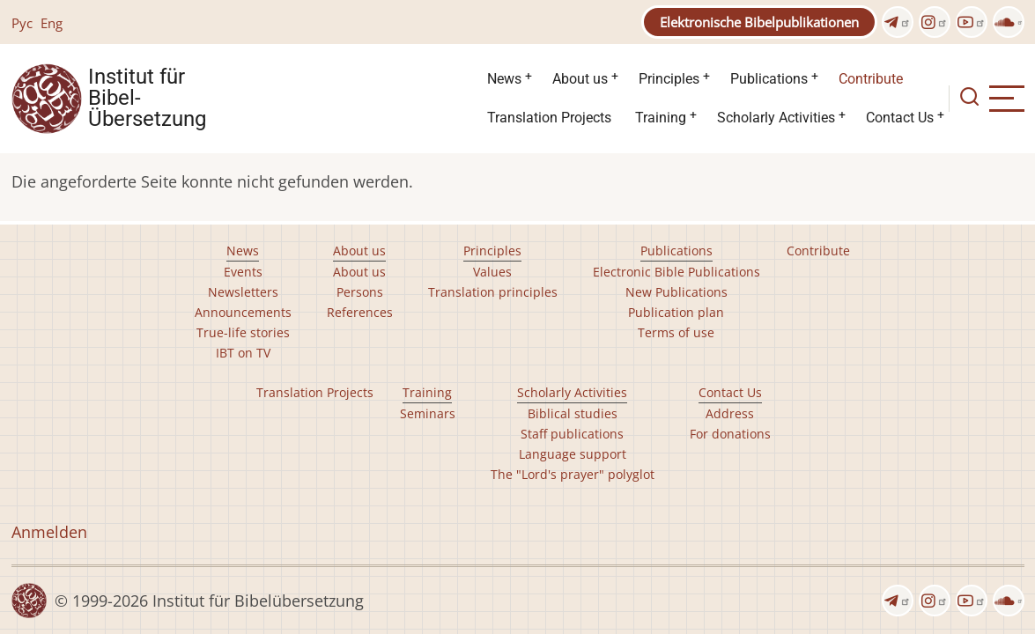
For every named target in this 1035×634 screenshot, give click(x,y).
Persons (359, 292)
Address (730, 413)
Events (243, 271)
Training (660, 117)
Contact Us (900, 117)
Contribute (871, 78)
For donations (730, 433)
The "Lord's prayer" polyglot (572, 474)
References (360, 312)
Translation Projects (549, 117)
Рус (22, 23)
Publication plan (676, 312)
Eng (52, 23)
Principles (669, 78)
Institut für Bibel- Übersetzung (147, 98)
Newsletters (243, 292)
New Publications (676, 292)
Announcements (243, 312)
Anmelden (49, 531)
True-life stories (243, 332)
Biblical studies (572, 413)
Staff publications (572, 433)
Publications (769, 78)
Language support (572, 454)
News (504, 78)
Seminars (427, 413)
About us (580, 78)
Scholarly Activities (776, 117)
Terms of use (676, 332)
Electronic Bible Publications (676, 271)
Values (492, 271)
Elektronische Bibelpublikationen (759, 22)
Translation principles (493, 292)
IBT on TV (243, 352)
